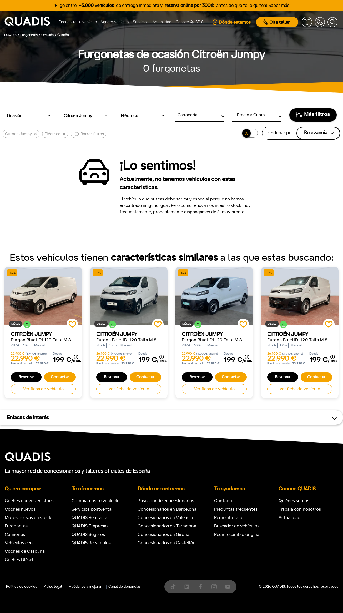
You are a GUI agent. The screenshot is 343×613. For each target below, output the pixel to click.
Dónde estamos (231, 22)
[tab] (133, 565)
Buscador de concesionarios (166, 501)
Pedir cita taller (229, 517)
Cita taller (276, 22)
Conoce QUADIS (190, 22)
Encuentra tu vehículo (78, 22)
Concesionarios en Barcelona (167, 509)
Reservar (26, 377)
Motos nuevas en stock (28, 517)
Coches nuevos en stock (29, 501)
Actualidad (162, 22)
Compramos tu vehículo (96, 501)
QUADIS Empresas (90, 526)
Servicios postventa (92, 509)
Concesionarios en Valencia (165, 517)
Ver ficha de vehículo (43, 389)
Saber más (278, 5)
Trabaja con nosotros (300, 509)
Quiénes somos (294, 501)
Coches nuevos (20, 509)
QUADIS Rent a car (90, 517)
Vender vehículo (115, 22)
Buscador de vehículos (236, 526)
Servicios (140, 22)
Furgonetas (16, 526)
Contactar (60, 377)
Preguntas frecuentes (236, 509)
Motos (167, 565)
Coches (133, 565)
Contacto (224, 501)
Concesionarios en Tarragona (167, 526)
